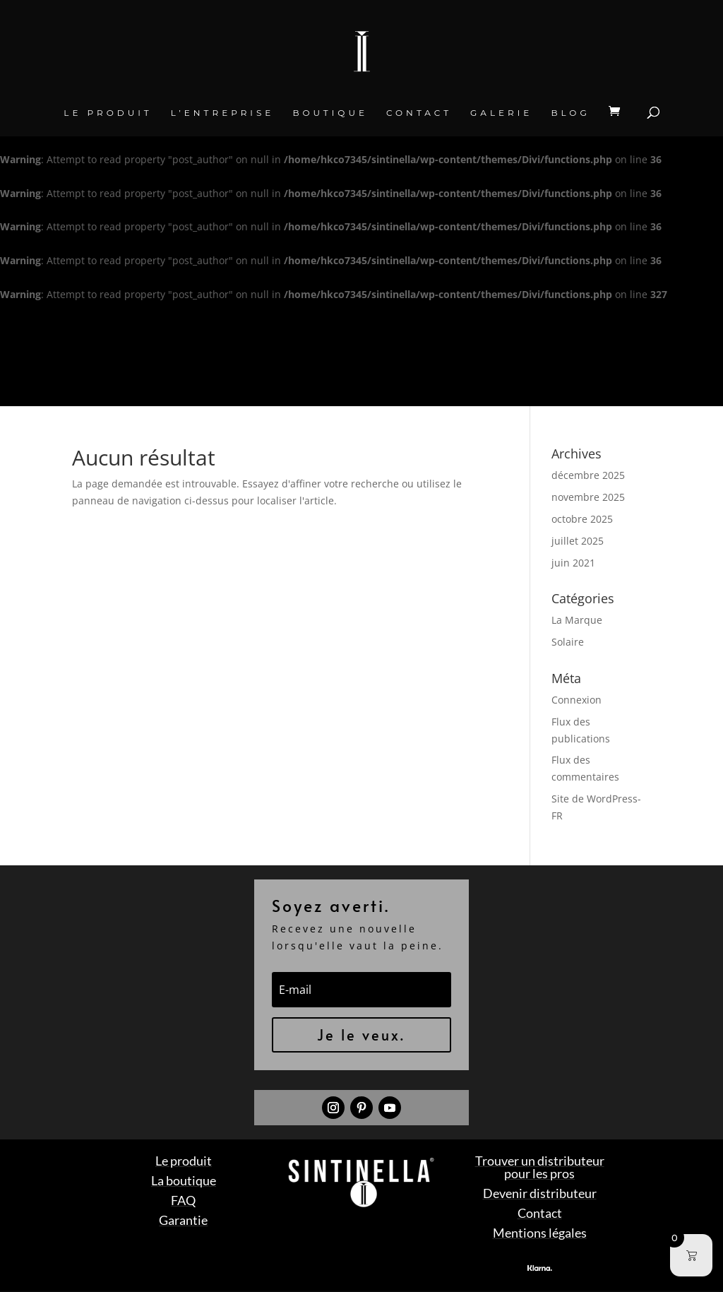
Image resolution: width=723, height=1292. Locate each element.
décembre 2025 (588, 475)
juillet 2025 (577, 540)
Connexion (576, 699)
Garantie (183, 1220)
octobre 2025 (582, 519)
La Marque (576, 620)
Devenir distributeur (540, 1193)
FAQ (183, 1200)
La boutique (183, 1180)
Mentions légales (540, 1232)
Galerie (501, 113)
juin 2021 (573, 562)
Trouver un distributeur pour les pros (539, 1167)
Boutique (330, 113)
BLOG (570, 113)
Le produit (108, 113)
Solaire (567, 641)
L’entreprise (223, 113)
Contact (419, 113)
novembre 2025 (588, 497)
